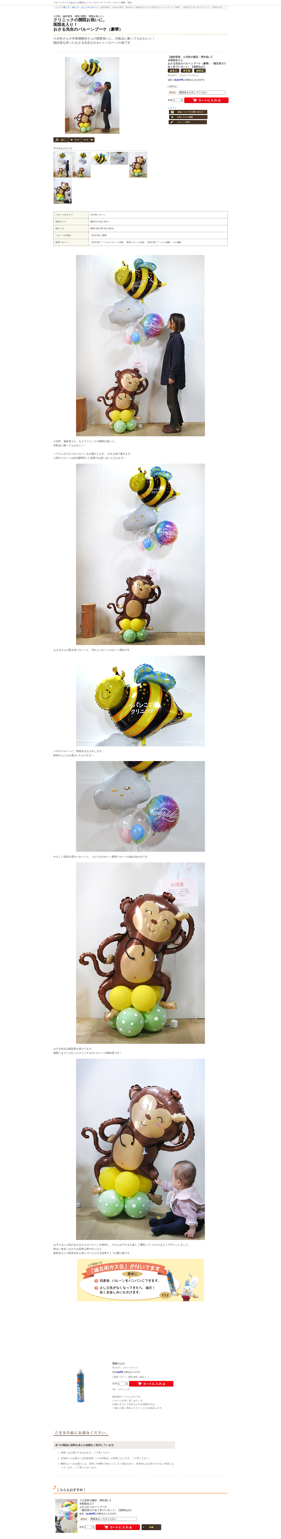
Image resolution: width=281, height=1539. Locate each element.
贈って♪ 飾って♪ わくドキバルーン (80, 7)
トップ (58, 7)
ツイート (172, 107)
